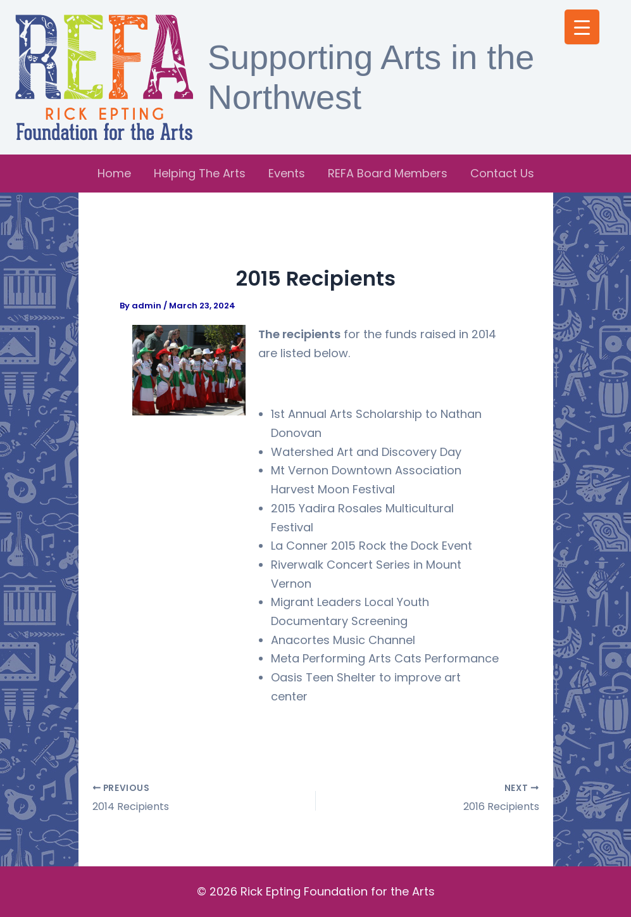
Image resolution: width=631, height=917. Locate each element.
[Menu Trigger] (582, 26)
